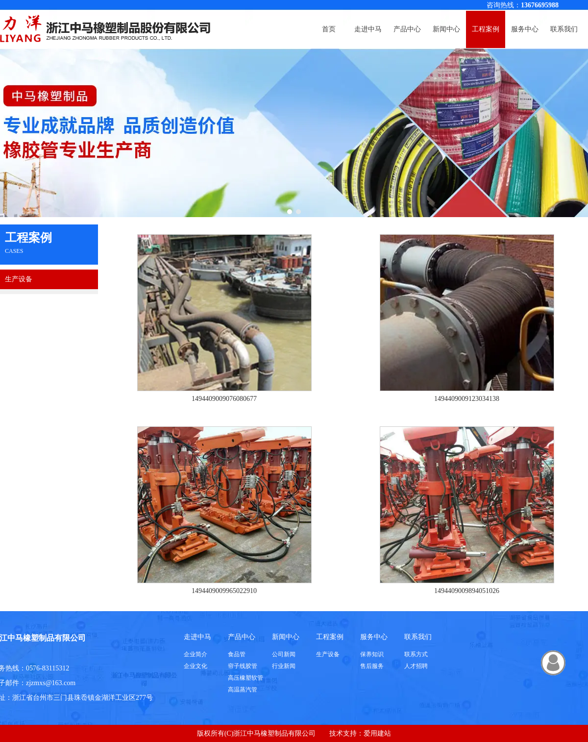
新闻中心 (285, 637)
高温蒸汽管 (242, 689)
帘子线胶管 (242, 666)
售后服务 (372, 666)
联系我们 (418, 637)
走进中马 (197, 637)
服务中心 (374, 637)
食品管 (236, 654)
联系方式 (416, 654)
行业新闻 (283, 666)
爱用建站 (377, 733)
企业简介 (195, 654)
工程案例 (329, 637)
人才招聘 (416, 666)
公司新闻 (283, 654)
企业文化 (195, 666)
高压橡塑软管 (245, 677)
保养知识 (372, 654)
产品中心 (241, 637)
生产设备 (328, 654)
